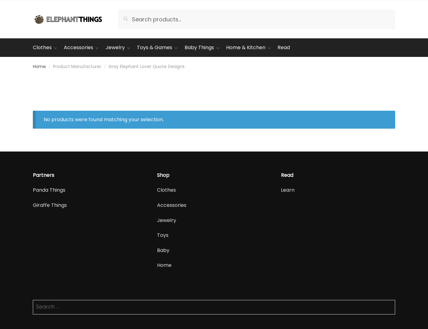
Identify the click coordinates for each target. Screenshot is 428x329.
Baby (163, 250)
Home (39, 66)
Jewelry (166, 220)
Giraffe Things (50, 205)
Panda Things (49, 190)
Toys (162, 235)
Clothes (166, 190)
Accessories (171, 205)
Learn (288, 190)
